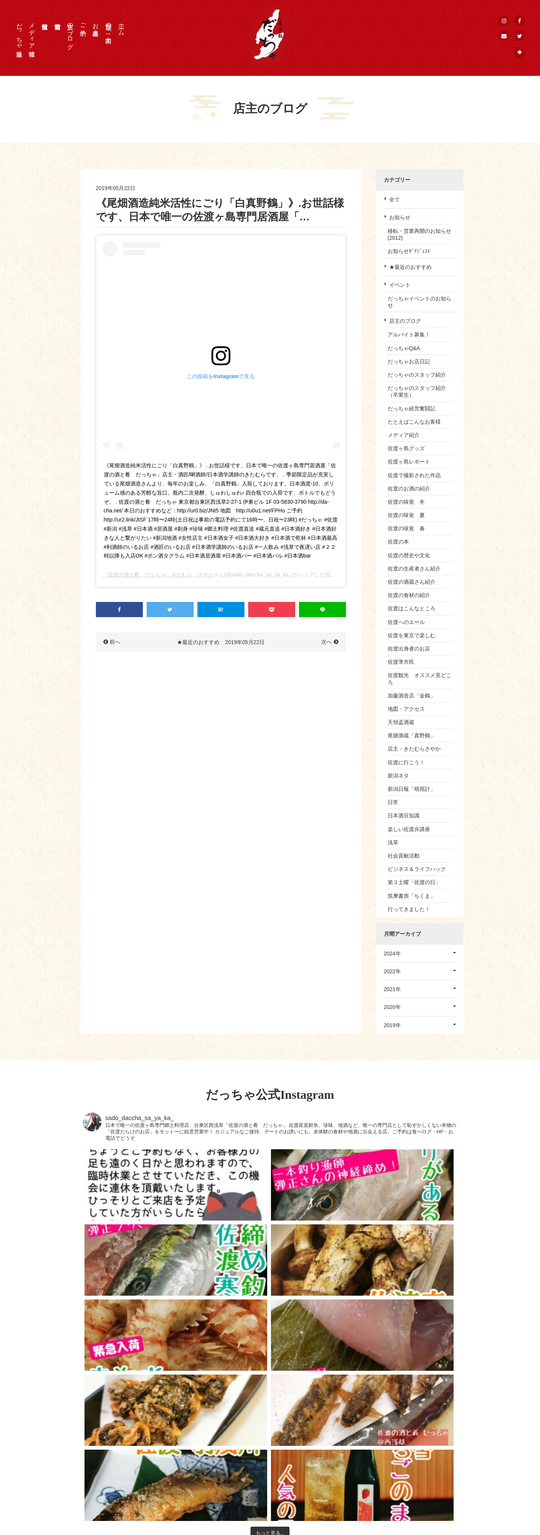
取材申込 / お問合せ (407, 1428)
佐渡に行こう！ (406, 762)
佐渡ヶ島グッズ (406, 448)
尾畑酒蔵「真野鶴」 (411, 735)
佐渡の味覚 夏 (406, 515)
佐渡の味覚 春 (406, 528)
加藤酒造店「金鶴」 (411, 696)
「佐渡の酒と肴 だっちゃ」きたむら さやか (158, 575)
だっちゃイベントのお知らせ (419, 301)
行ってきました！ (409, 909)
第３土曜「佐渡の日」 (414, 882)
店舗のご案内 (108, 26)
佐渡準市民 (401, 662)
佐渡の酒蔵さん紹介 (411, 582)
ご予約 (83, 22)
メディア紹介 (403, 435)
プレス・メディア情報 (410, 1419)
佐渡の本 (398, 542)
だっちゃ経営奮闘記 (411, 408)
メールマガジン (402, 1486)
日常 (393, 802)
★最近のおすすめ (410, 267)
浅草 (393, 842)
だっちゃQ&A (404, 348)
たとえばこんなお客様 (414, 422)
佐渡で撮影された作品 (414, 475)
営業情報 (318, 1467)
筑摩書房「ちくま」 (411, 896)
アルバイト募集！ (409, 335)
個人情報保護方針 (405, 1438)
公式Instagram (401, 1467)
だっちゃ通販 (19, 33)
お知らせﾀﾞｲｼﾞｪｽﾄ (409, 251)
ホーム (121, 26)
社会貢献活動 (403, 856)
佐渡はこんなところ (411, 608)
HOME (316, 1419)
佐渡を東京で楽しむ (411, 635)
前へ (115, 642)
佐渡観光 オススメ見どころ (419, 678)
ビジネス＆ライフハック (417, 869)
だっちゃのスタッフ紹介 (417, 375)
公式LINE (395, 1476)
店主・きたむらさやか (414, 749)
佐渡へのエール (406, 622)
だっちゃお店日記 (409, 361)
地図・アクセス (406, 709)
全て (394, 199)
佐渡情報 (318, 1476)
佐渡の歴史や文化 (409, 555)
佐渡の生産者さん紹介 (414, 569)
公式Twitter (397, 1457)
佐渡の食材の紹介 (409, 595)
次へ (326, 642)
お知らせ (399, 217)
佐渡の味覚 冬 (406, 502)
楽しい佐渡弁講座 (409, 829)
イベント (399, 285)
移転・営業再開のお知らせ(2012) (419, 234)
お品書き (95, 26)
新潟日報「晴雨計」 (411, 789)
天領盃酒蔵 (401, 722)
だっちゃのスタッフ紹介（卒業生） (417, 391)
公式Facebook (401, 1447)
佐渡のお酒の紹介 (409, 488)
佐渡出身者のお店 (409, 649)
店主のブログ (70, 32)
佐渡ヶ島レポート (409, 462)
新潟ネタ (398, 776)
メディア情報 (32, 32)
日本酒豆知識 (403, 815)
